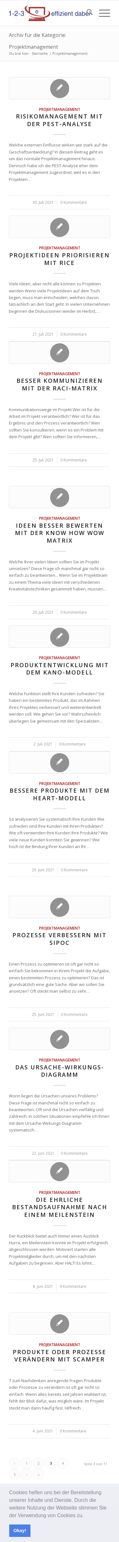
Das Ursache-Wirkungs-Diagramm (59, 1071)
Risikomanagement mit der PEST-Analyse (59, 120)
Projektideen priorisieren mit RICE (59, 259)
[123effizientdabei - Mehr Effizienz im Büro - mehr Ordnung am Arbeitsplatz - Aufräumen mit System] (49, 13)
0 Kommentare (73, 202)
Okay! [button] (19, 1530)
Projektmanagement (59, 109)
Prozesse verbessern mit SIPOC (59, 938)
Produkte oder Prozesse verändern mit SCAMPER (59, 1355)
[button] (86, 1516)
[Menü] (101, 13)
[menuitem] (86, 13)
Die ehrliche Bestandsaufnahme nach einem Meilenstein (59, 1207)
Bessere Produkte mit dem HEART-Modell (60, 794)
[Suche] (86, 13)
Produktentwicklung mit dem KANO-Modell (59, 668)
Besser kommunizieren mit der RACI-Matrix (60, 384)
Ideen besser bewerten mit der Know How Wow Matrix (59, 533)
